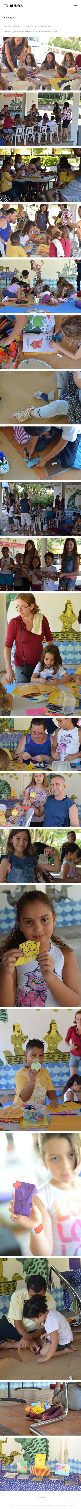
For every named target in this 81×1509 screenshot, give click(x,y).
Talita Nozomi (14, 6)
